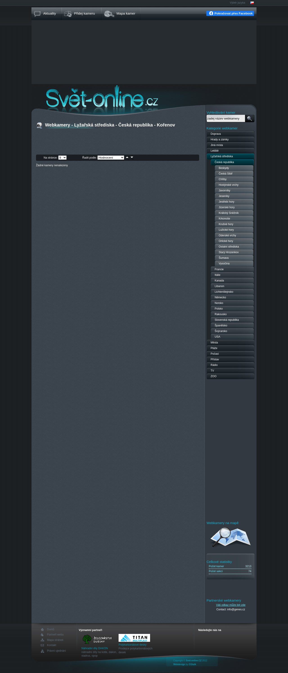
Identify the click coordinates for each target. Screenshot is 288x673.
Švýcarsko (221, 331)
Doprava (216, 133)
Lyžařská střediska (222, 156)
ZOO (213, 376)
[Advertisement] (144, 52)
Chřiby (223, 179)
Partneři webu (55, 634)
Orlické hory (226, 241)
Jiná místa (217, 145)
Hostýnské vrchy (228, 184)
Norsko (219, 303)
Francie (219, 269)
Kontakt (51, 645)
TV (212, 370)
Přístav (215, 359)
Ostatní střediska (229, 246)
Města (214, 342)
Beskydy (224, 168)
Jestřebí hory (226, 201)
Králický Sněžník (229, 213)
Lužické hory (226, 229)
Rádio (214, 365)
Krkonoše (224, 218)
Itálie (217, 275)
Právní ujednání (56, 650)
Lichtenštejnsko (224, 291)
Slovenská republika (227, 319)
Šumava (224, 257)
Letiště (214, 150)
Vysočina (224, 263)
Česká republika (224, 162)
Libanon (219, 286)
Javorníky (224, 190)
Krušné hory (226, 224)
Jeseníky (224, 196)
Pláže (214, 348)
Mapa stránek (55, 640)
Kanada (219, 280)
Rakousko (221, 314)
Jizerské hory (227, 207)
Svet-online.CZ (194, 660)
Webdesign (179, 664)
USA (217, 336)
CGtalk (192, 664)
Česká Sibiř (225, 173)
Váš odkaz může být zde (230, 605)
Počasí (215, 353)
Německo (220, 297)
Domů (50, 629)
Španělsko (221, 325)
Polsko (219, 308)
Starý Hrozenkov (229, 252)
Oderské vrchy (227, 235)
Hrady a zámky (220, 139)
